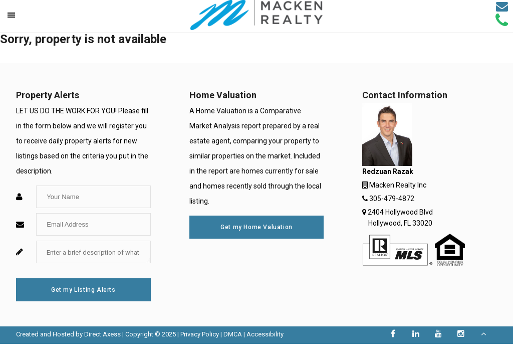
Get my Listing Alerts (83, 289)
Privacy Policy (199, 334)
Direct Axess (102, 334)
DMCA (232, 334)
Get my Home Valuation (256, 227)
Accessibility (265, 334)
